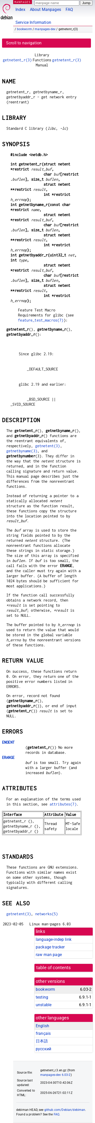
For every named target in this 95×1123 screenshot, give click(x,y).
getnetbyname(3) (21, 451)
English (42, 1025)
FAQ (69, 9)
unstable (43, 1004)
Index (20, 9)
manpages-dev (45, 29)
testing (42, 997)
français (43, 1033)
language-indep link (53, 939)
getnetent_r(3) (17, 60)
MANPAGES (22, 2)
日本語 (42, 1041)
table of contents (53, 967)
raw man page (49, 954)
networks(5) (46, 914)
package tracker (50, 947)
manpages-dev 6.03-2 (55, 1075)
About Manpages (45, 9)
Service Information (33, 22)
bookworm (24, 29)
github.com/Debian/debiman (64, 1110)
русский (43, 1048)
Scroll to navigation (24, 43)
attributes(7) (63, 804)
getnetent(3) (47, 446)
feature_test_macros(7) (40, 320)
